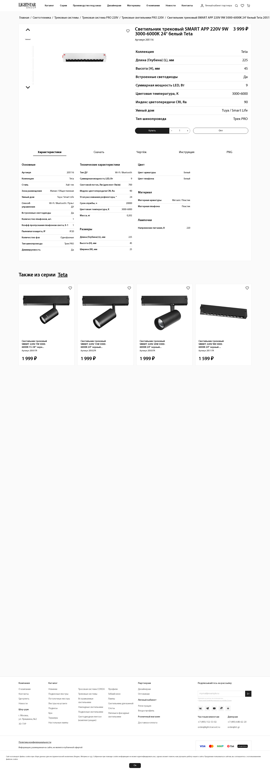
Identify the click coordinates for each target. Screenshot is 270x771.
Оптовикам (144, 694)
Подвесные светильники (90, 712)
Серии (63, 5)
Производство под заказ (87, 5)
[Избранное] (242, 6)
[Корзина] (248, 6)
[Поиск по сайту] (236, 6)
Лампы (111, 699)
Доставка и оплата (147, 723)
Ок (135, 765)
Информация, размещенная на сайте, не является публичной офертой (50, 747)
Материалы (133, 5)
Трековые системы (87, 694)
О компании (153, 5)
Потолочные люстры (59, 699)
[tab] (49, 152)
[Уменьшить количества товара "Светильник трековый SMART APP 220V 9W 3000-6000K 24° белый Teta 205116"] (171, 131)
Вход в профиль (146, 711)
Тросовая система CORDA (91, 689)
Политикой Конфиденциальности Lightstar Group (215, 700)
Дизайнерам (114, 5)
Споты (111, 708)
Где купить (24, 699)
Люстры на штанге (57, 703)
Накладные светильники (90, 707)
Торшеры (53, 718)
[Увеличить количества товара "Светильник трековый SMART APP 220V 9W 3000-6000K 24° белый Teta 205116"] (187, 131)
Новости (171, 5)
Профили (113, 689)
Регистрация (144, 706)
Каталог (49, 5)
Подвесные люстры (58, 694)
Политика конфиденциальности (35, 742)
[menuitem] (49, 5)
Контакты (187, 5)
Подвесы (53, 708)
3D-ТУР (22, 724)
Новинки (52, 689)
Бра (50, 713)
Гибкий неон (114, 694)
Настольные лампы (58, 723)
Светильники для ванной (120, 703)
